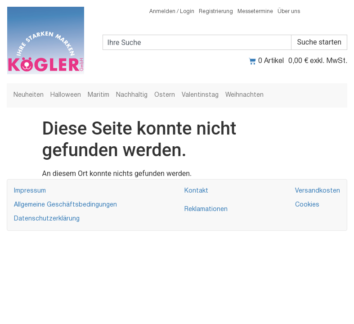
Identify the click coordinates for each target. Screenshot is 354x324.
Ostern (164, 95)
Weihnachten (244, 95)
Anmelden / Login (171, 11)
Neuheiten (28, 95)
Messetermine (255, 11)
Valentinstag (200, 95)
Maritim (98, 95)
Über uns (289, 11)
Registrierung (216, 11)
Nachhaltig (132, 95)
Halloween (65, 95)
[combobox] (197, 42)
